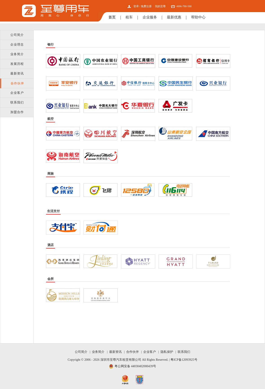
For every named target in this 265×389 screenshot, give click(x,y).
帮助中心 (198, 17)
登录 (136, 6)
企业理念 (17, 44)
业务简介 (17, 54)
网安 (140, 380)
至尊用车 (55, 10)
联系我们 (17, 102)
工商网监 (125, 380)
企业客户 (17, 93)
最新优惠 (174, 17)
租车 (129, 17)
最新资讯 (17, 73)
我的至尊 (160, 6)
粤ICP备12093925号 (183, 359)
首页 (112, 17)
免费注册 (146, 6)
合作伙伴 (17, 83)
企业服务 (150, 17)
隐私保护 (167, 352)
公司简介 (17, 35)
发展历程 (17, 64)
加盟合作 (17, 112)
